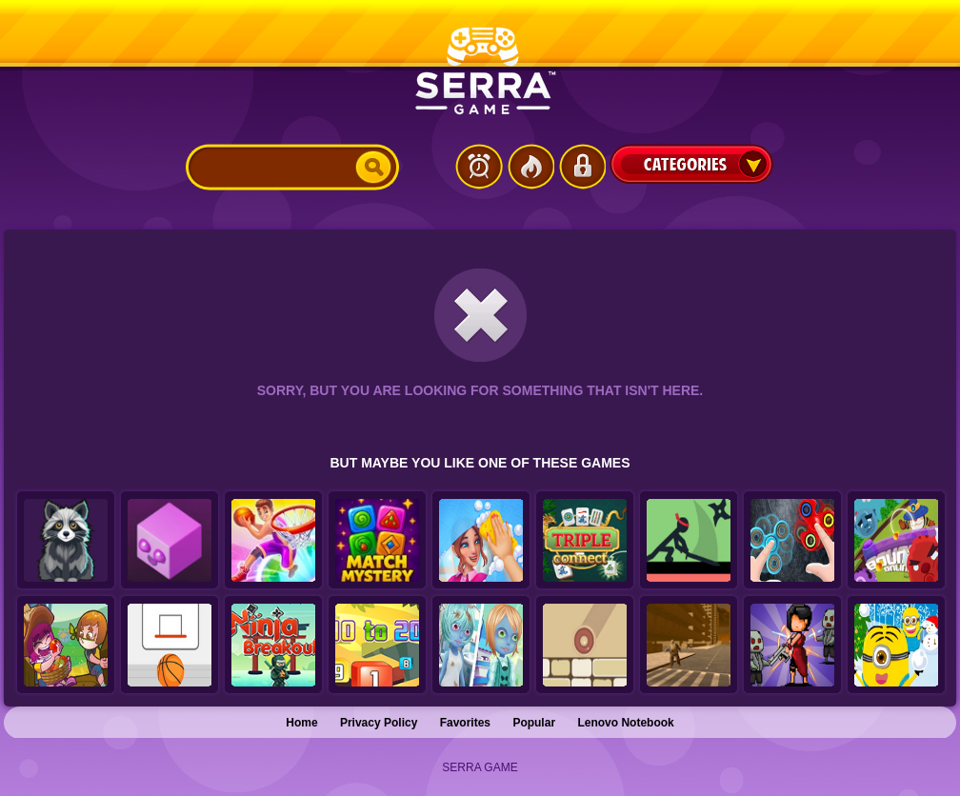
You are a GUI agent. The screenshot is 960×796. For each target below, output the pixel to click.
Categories (691, 164)
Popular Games (530, 166)
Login (582, 166)
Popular (533, 722)
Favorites (465, 722)
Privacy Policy (378, 722)
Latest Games (479, 166)
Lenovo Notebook (625, 722)
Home (301, 722)
